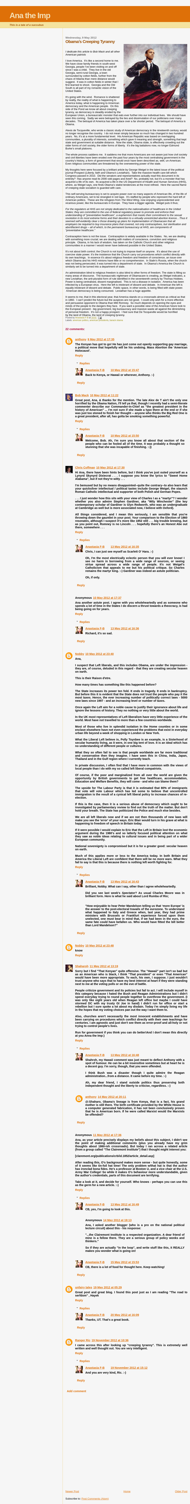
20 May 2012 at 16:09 (125, 1314)
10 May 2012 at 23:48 (99, 945)
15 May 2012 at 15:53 (125, 1262)
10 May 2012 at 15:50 (125, 435)
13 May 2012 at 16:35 (125, 546)
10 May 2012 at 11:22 (104, 395)
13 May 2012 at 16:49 (125, 1204)
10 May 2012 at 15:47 (125, 370)
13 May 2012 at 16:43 (125, 881)
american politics (80, 320)
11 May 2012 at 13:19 (104, 966)
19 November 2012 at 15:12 (129, 1367)
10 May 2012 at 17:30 (110, 467)
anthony (80, 339)
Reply (79, 355)
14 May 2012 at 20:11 (112, 1096)
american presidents (99, 320)
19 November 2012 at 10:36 (110, 1340)
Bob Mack (82, 395)
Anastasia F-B (94, 370)
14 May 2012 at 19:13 (117, 1220)
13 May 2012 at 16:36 (125, 628)
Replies (85, 363)
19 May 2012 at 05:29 (107, 1287)
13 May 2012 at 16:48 (125, 1055)
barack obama (116, 320)
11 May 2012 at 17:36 (107, 1135)
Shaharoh (81, 966)
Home (127, 1491)
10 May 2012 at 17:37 (107, 597)
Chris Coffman (85, 467)
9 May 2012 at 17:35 (101, 339)
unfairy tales (83, 1287)
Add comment (76, 1391)
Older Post (181, 1491)
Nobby (79, 654)
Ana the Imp (29, 15)
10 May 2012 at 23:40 (99, 654)
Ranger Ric (82, 1340)
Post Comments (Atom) (95, 1498)
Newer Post (72, 1491)
